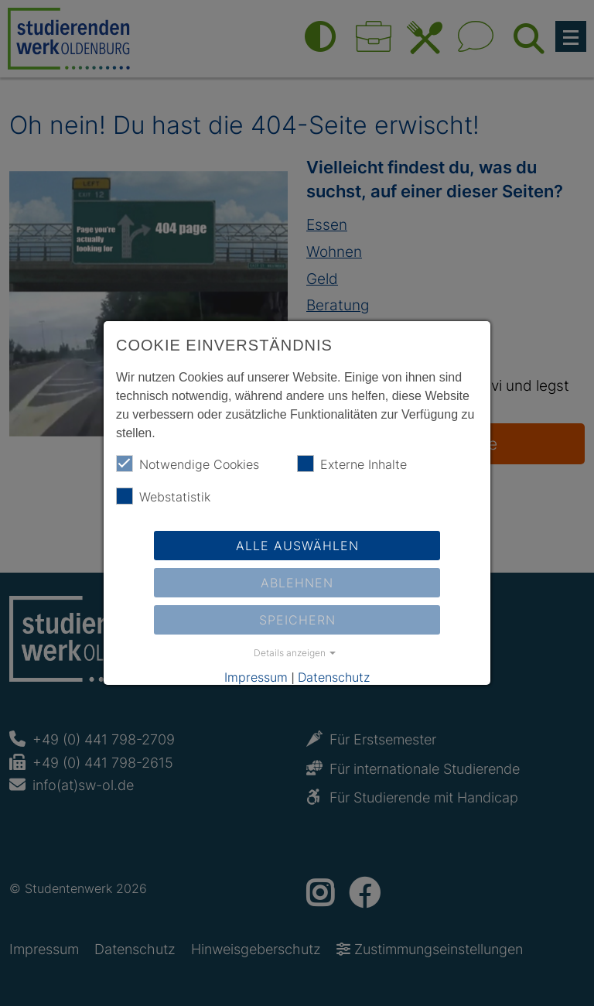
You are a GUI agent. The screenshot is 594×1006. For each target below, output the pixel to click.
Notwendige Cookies (187, 463)
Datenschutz (334, 677)
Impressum (256, 677)
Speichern (297, 620)
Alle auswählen (297, 545)
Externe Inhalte (352, 463)
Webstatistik (163, 496)
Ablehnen (297, 582)
